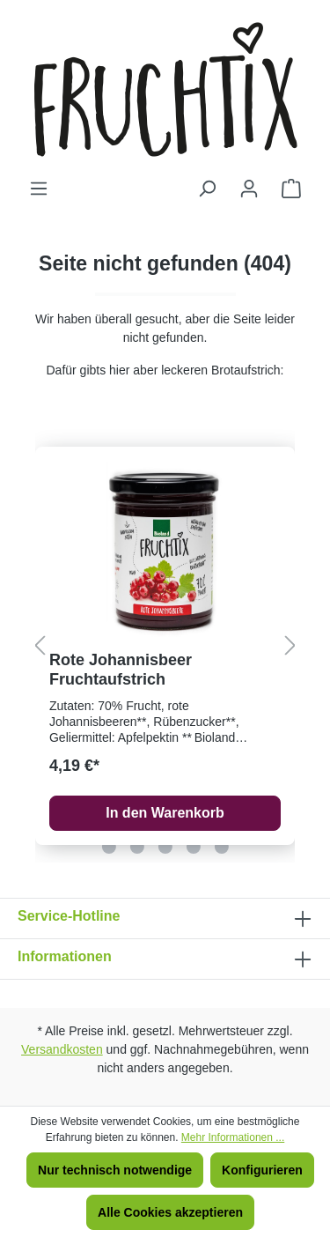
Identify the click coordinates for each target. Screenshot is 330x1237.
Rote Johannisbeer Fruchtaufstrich (120, 669)
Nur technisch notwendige (115, 1170)
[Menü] (39, 188)
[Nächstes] (290, 646)
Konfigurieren (262, 1170)
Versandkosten (62, 1049)
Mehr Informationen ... (232, 1137)
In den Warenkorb (165, 812)
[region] (165, 646)
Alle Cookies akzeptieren (170, 1212)
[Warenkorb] (291, 188)
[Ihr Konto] (249, 188)
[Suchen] (207, 188)
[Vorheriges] (39, 646)
